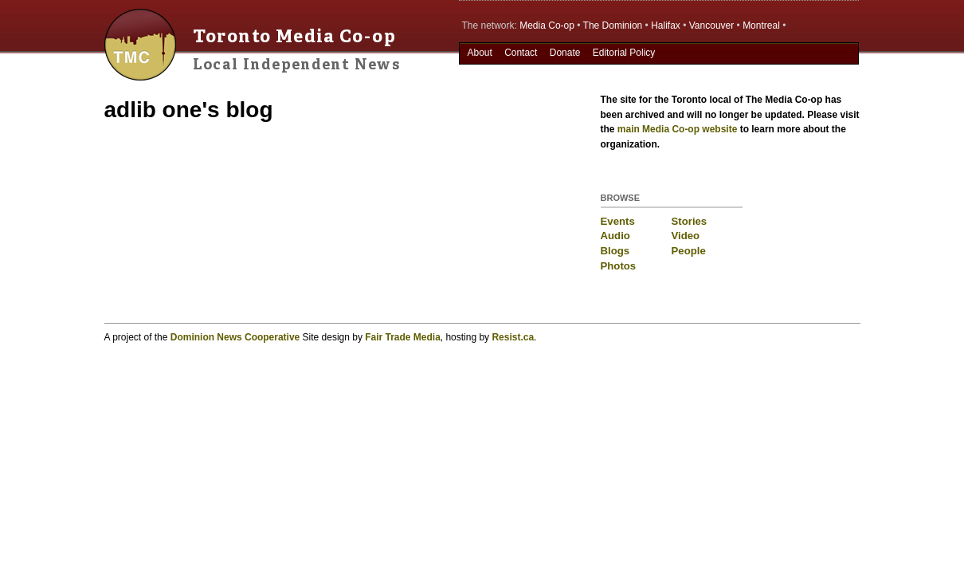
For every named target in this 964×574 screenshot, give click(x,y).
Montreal (761, 25)
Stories (689, 221)
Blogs (615, 251)
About (479, 52)
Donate (565, 52)
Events (618, 221)
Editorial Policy (624, 52)
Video (686, 236)
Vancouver (711, 25)
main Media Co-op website (677, 129)
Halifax (665, 25)
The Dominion (613, 25)
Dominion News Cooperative (235, 337)
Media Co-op (546, 25)
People (689, 251)
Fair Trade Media (403, 337)
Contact (520, 52)
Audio (615, 236)
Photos (619, 266)
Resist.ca (513, 337)
